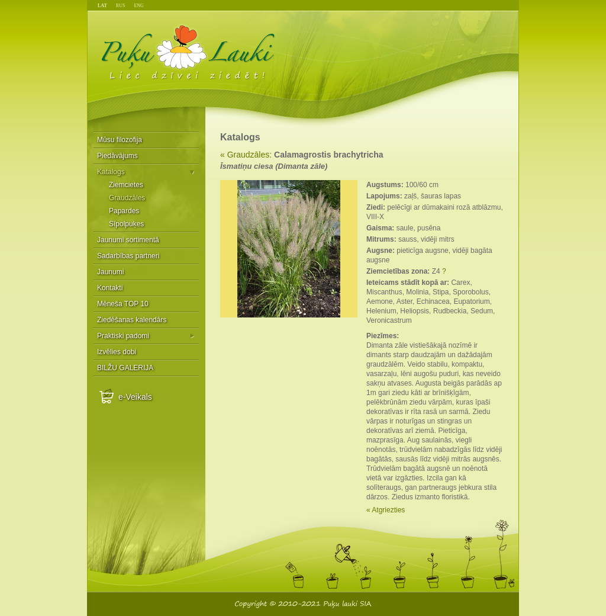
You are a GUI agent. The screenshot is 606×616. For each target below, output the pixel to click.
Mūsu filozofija (119, 140)
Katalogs (111, 172)
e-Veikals (135, 397)
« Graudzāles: (246, 154)
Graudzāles (127, 198)
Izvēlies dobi (116, 352)
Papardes (124, 211)
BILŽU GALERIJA (125, 368)
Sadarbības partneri (128, 256)
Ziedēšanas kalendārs (131, 320)
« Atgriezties (385, 510)
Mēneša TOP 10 (123, 304)
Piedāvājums (117, 156)
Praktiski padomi (123, 336)
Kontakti (110, 288)
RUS (120, 5)
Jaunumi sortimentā (128, 240)
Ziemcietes (126, 185)
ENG (138, 5)
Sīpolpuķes (126, 224)
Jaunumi (110, 272)
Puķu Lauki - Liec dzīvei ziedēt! (188, 52)
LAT (102, 5)
